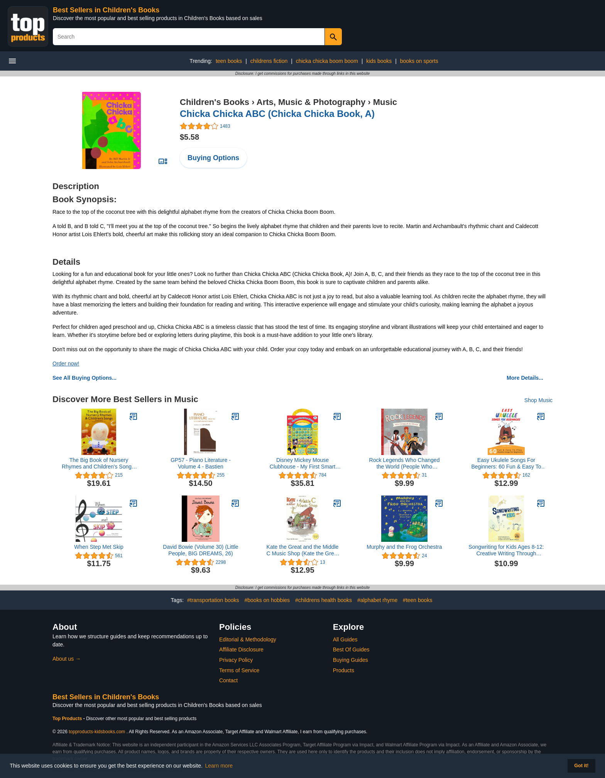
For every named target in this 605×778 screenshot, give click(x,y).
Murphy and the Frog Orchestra (404, 547)
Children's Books (214, 102)
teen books (229, 61)
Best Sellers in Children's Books (106, 10)
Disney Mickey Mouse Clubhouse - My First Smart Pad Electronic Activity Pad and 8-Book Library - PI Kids (302, 463)
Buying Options (213, 158)
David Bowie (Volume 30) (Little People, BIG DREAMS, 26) (200, 550)
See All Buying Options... (84, 378)
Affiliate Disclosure (241, 649)
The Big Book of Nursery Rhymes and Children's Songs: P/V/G (99, 463)
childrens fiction (269, 61)
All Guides (345, 639)
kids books (379, 61)
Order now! (65, 363)
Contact (228, 680)
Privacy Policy (236, 660)
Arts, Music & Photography (311, 102)
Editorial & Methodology (247, 639)
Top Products (67, 718)
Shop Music (538, 400)
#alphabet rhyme (377, 600)
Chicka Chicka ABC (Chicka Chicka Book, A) (277, 113)
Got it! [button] (581, 765)
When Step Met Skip (98, 547)
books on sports (419, 61)
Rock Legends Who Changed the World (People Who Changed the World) (404, 463)
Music (385, 102)
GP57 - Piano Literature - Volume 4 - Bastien (201, 463)
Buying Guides (350, 660)
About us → (66, 659)
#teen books (417, 600)
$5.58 (189, 137)
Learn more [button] (219, 766)
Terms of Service (239, 670)
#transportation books (213, 600)
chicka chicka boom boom (327, 61)
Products (343, 670)
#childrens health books (323, 600)
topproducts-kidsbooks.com (97, 731)
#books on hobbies (267, 600)
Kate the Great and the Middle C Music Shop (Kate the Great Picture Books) (303, 550)
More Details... (525, 378)
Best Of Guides (351, 649)
